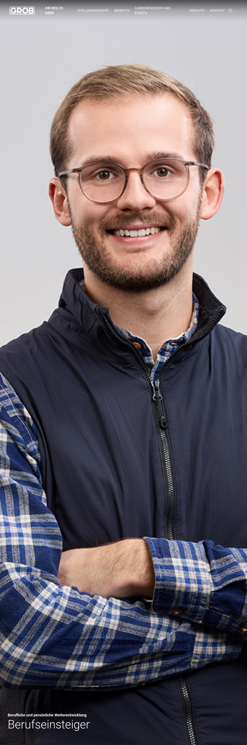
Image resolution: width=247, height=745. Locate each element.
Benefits (121, 10)
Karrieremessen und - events (153, 10)
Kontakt (217, 10)
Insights (197, 10)
